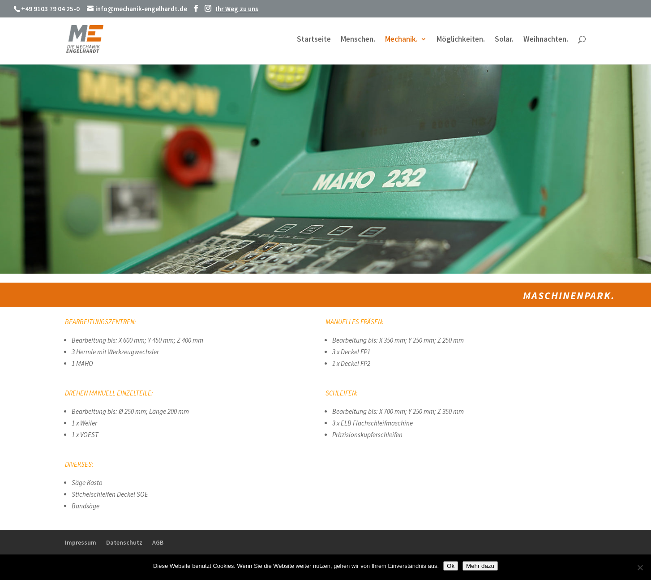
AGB (157, 542)
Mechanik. (401, 40)
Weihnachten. (545, 40)
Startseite (314, 40)
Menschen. (358, 40)
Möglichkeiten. (461, 40)
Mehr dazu (480, 566)
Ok (450, 566)
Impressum (80, 542)
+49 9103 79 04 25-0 (50, 8)
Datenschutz (124, 542)
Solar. (504, 40)
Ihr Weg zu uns (237, 8)
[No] (639, 567)
